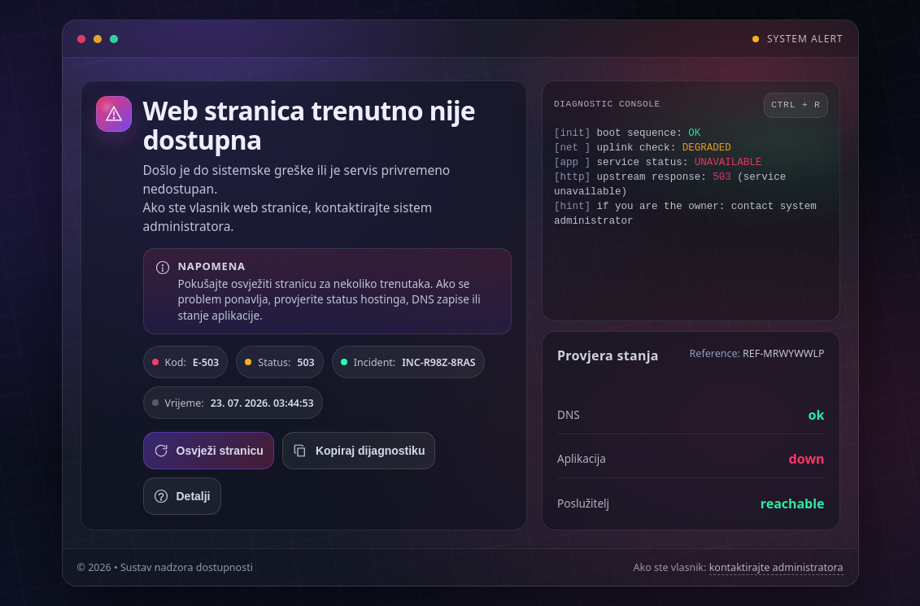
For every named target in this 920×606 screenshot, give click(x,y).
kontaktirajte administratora (776, 567)
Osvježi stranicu (209, 450)
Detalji (182, 496)
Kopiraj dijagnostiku (359, 450)
